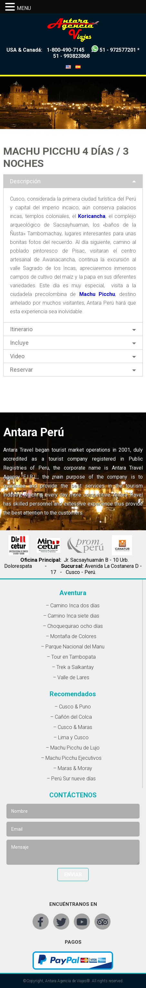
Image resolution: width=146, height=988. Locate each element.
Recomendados (73, 694)
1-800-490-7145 (65, 50)
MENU (24, 8)
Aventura (72, 593)
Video (17, 356)
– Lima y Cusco (71, 737)
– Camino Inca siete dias (71, 616)
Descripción (25, 181)
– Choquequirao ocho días (73, 626)
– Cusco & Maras (72, 727)
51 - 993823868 (71, 56)
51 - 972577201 (118, 50)
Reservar (21, 369)
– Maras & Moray (72, 768)
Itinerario (21, 329)
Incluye (19, 342)
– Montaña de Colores (71, 636)
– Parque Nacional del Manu (72, 647)
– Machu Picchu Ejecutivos (71, 758)
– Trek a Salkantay (73, 667)
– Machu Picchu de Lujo (73, 748)
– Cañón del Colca (71, 717)
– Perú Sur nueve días (71, 779)
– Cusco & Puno (72, 707)
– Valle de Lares (71, 677)
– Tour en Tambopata (71, 657)
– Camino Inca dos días (73, 605)
